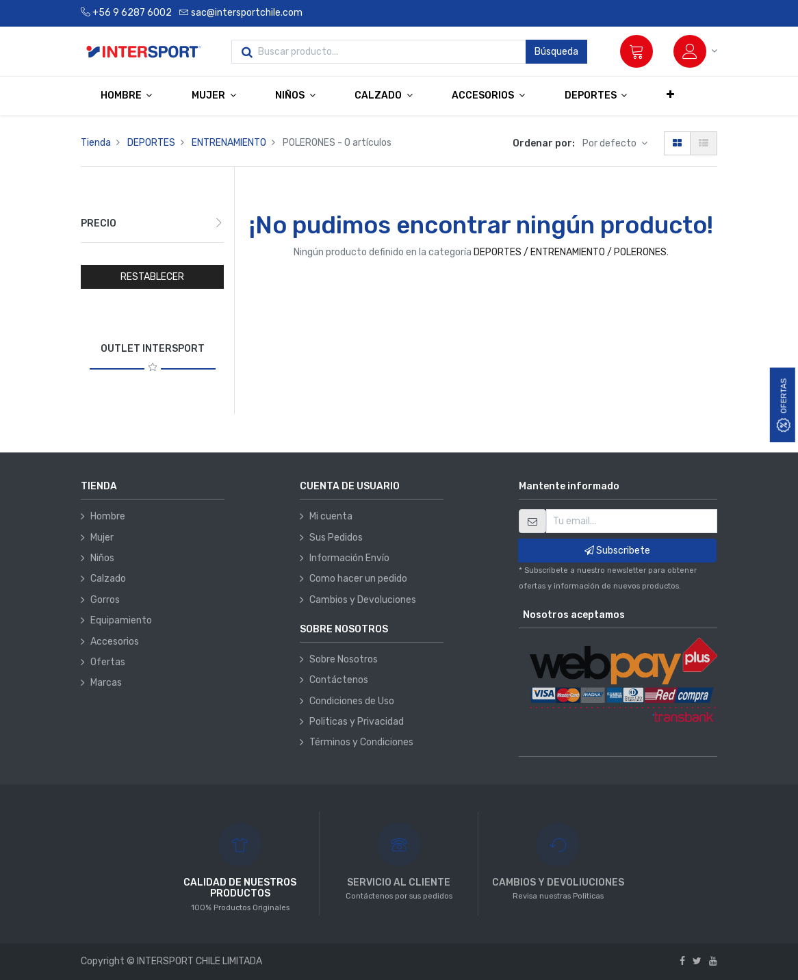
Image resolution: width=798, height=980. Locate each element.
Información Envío (349, 558)
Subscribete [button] (617, 550)
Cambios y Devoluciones (362, 600)
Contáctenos (338, 680)
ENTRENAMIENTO (229, 143)
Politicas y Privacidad (356, 721)
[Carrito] (636, 51)
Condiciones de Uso (351, 701)
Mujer (102, 537)
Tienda (96, 143)
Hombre (107, 516)
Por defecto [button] (610, 143)
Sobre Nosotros (343, 659)
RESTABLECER (152, 277)
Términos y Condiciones (361, 742)
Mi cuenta (330, 516)
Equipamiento (121, 620)
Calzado (108, 578)
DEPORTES (151, 143)
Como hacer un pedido (358, 578)
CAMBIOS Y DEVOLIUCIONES (558, 882)
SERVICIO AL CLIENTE (398, 882)
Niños (102, 558)
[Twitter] (697, 961)
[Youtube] (713, 961)
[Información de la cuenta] (695, 51)
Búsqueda (556, 51)
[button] (670, 95)
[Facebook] (682, 961)
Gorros (105, 600)
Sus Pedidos (336, 537)
